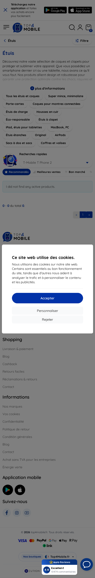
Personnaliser (47, 311)
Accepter (47, 298)
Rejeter (47, 319)
